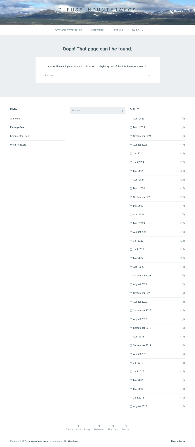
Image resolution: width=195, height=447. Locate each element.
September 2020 (142, 293)
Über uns (118, 30)
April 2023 (138, 214)
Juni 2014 (138, 397)
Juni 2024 (138, 162)
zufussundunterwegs (97, 10)
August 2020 (140, 301)
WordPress (73, 441)
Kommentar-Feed (19, 136)
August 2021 (140, 284)
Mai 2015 (138, 388)
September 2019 (142, 310)
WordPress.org (18, 144)
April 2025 (138, 118)
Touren (138, 30)
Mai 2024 (138, 170)
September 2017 (142, 345)
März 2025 (139, 127)
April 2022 (138, 266)
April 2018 (138, 336)
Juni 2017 (138, 371)
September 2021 (142, 275)
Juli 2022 (138, 240)
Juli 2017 (138, 362)
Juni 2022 (138, 249)
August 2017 (140, 354)
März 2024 (139, 188)
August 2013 (140, 406)
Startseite (97, 30)
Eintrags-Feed (17, 127)
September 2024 (142, 136)
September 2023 (142, 197)
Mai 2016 (138, 380)
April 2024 (138, 179)
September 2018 (142, 327)
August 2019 (140, 319)
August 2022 (140, 232)
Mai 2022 (138, 258)
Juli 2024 (138, 153)
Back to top (178, 441)
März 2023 (139, 223)
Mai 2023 (138, 205)
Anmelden (15, 118)
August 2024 (140, 144)
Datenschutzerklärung (68, 30)
